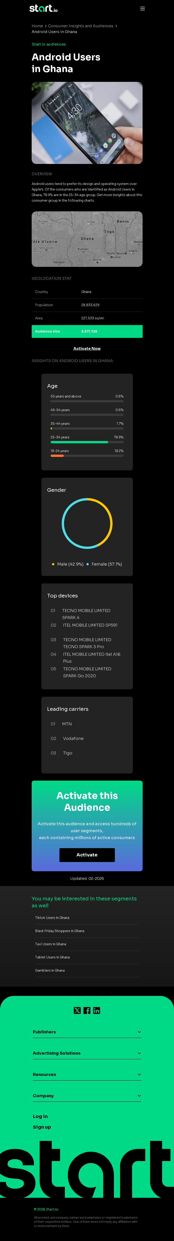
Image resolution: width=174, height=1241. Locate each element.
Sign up (42, 1127)
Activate (87, 855)
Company (43, 1095)
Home (37, 26)
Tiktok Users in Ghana (52, 918)
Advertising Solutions (56, 1053)
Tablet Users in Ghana (52, 957)
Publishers (44, 1032)
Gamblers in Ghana (50, 970)
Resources (44, 1074)
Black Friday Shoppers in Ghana (59, 931)
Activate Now (87, 348)
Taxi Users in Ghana (50, 944)
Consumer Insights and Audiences (80, 26)
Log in (40, 1116)
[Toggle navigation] (141, 8)
